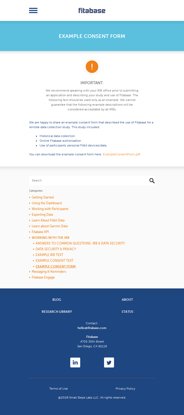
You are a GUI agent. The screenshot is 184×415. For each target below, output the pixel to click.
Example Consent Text (54, 261)
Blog (56, 300)
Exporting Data (42, 215)
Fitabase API (40, 232)
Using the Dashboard (47, 203)
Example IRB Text (49, 255)
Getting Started (43, 197)
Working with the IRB (50, 238)
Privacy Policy (125, 388)
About (127, 300)
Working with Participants (50, 209)
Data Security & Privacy (56, 249)
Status (127, 312)
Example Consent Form (56, 266)
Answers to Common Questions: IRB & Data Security (80, 243)
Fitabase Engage (43, 277)
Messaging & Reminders (49, 272)
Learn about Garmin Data (50, 226)
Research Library (57, 312)
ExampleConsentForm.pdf (121, 154)
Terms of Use (58, 388)
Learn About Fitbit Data (48, 220)
